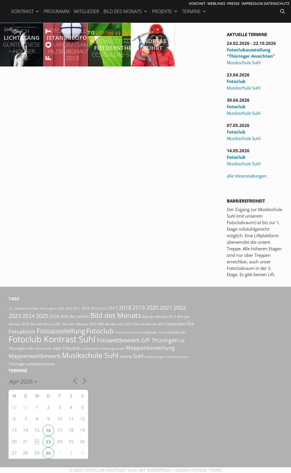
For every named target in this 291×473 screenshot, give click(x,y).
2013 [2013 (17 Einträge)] (85, 308)
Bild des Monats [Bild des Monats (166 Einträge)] (115, 315)
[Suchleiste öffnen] (283, 11)
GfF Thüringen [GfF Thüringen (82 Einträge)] (159, 340)
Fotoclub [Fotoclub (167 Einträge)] (100, 331)
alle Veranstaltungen (247, 176)
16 (48, 430)
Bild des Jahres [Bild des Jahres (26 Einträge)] (75, 316)
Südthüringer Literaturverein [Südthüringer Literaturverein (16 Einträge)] (166, 357)
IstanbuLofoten (72, 44)
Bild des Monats (125, 11)
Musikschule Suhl (244, 62)
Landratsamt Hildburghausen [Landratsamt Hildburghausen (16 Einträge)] (102, 348)
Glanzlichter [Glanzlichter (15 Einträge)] (43, 348)
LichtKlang (22, 44)
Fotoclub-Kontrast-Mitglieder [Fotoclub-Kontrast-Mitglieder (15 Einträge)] (136, 332)
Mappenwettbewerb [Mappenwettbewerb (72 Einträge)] (35, 356)
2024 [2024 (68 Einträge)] (28, 316)
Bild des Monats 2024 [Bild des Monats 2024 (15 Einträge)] (149, 324)
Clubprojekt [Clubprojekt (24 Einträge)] (176, 323)
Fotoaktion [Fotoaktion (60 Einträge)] (22, 331)
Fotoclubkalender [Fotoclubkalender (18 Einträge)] (172, 332)
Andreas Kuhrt (153, 44)
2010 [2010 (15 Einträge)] (68, 308)
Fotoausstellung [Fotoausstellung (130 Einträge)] (61, 331)
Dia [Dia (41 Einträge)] (190, 323)
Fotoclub (236, 81)
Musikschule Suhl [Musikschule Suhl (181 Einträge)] (90, 355)
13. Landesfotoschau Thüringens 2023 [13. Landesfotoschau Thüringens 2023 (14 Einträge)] (36, 309)
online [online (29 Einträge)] (126, 356)
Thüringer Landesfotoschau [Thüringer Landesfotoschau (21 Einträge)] (32, 363)
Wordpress (159, 470)
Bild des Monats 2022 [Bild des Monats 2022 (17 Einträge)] (80, 324)
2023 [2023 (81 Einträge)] (15, 316)
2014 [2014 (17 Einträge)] (94, 308)
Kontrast (25, 11)
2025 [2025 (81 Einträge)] (42, 316)
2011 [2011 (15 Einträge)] (76, 308)
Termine (194, 11)
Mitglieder (86, 11)
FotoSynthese (116, 44)
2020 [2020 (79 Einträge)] (152, 307)
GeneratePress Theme (198, 470)
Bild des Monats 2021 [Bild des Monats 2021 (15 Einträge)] (46, 324)
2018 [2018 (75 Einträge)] (125, 307)
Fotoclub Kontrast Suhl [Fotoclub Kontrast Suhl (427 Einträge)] (52, 339)
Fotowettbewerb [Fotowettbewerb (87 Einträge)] (118, 340)
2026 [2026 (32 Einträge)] (54, 316)
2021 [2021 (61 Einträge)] (166, 307)
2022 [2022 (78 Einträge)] (179, 307)
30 (48, 453)
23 (48, 442)
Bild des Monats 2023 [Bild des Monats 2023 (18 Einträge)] (115, 324)
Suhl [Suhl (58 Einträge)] (138, 355)
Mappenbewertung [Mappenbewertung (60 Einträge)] (150, 347)
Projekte (165, 11)
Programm (57, 11)
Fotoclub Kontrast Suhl (111, 470)
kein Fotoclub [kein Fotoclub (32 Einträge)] (66, 348)
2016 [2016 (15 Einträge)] (102, 308)
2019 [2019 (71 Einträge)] (138, 307)
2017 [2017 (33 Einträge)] (112, 308)
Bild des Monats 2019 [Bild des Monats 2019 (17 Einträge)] (159, 316)
